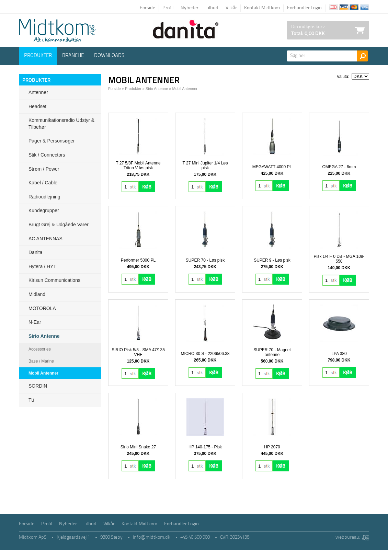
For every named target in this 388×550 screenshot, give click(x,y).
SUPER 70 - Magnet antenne (272, 352)
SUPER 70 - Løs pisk (205, 260)
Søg (362, 55)
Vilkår (231, 8)
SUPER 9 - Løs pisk (272, 260)
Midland (36, 294)
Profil (167, 8)
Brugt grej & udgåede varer (58, 224)
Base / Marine (41, 361)
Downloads (109, 55)
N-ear (34, 322)
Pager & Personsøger (51, 141)
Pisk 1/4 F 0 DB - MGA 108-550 (338, 259)
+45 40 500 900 (195, 537)
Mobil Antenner (43, 373)
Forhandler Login (304, 8)
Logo (57, 30)
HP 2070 (272, 447)
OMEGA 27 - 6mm (339, 166)
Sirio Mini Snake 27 (138, 447)
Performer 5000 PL (138, 260)
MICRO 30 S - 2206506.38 (205, 353)
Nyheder (189, 8)
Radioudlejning (44, 196)
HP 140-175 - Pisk (205, 447)
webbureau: (347, 537)
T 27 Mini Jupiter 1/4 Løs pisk (205, 165)
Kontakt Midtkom (262, 8)
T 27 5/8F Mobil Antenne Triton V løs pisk (138, 165)
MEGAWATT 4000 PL (272, 166)
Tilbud (212, 8)
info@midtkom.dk (151, 537)
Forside (147, 8)
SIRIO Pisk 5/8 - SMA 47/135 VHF (138, 352)
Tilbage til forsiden (24, 8)
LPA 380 (338, 353)
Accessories (39, 349)
